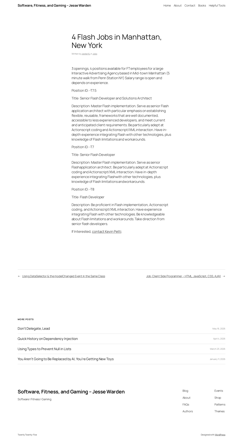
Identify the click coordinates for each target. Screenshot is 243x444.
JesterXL (86, 53)
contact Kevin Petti (106, 231)
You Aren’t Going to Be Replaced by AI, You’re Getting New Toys (66, 359)
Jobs (95, 53)
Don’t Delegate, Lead (34, 328)
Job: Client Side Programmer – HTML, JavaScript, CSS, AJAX (183, 276)
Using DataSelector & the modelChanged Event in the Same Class (63, 276)
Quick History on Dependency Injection (48, 339)
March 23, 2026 (217, 348)
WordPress (220, 434)
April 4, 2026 (219, 338)
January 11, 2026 (217, 359)
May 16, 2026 (218, 328)
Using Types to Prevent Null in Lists (44, 349)
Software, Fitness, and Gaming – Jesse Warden (54, 5)
